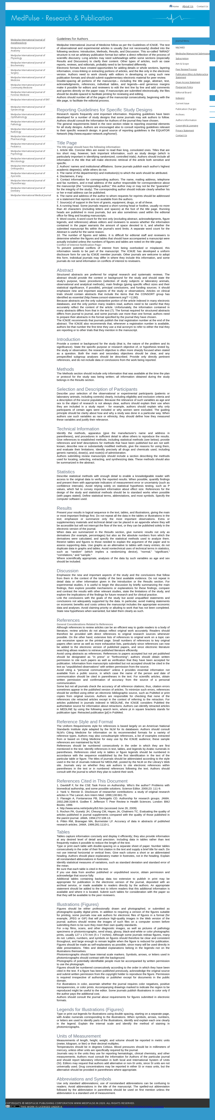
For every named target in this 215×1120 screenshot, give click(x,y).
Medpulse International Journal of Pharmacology (28, 138)
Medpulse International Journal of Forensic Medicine (28, 93)
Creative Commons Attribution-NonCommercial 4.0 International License (113, 1106)
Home (174, 6)
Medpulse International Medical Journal (31, 195)
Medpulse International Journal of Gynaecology (28, 108)
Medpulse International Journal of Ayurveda (28, 175)
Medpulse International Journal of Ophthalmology (28, 116)
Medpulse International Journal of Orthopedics (28, 167)
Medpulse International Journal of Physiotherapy (28, 182)
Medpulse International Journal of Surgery (28, 71)
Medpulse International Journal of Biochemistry (28, 64)
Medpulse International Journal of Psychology (28, 152)
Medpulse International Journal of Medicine (28, 79)
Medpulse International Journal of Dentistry (28, 189)
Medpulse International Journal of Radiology (28, 130)
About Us (187, 6)
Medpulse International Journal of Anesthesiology (28, 41)
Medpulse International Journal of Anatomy (28, 49)
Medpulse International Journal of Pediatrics (28, 145)
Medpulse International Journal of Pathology (28, 123)
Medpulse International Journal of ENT (30, 99)
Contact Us (202, 6)
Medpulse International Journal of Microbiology (28, 160)
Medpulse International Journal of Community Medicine (28, 86)
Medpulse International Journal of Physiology (28, 57)
